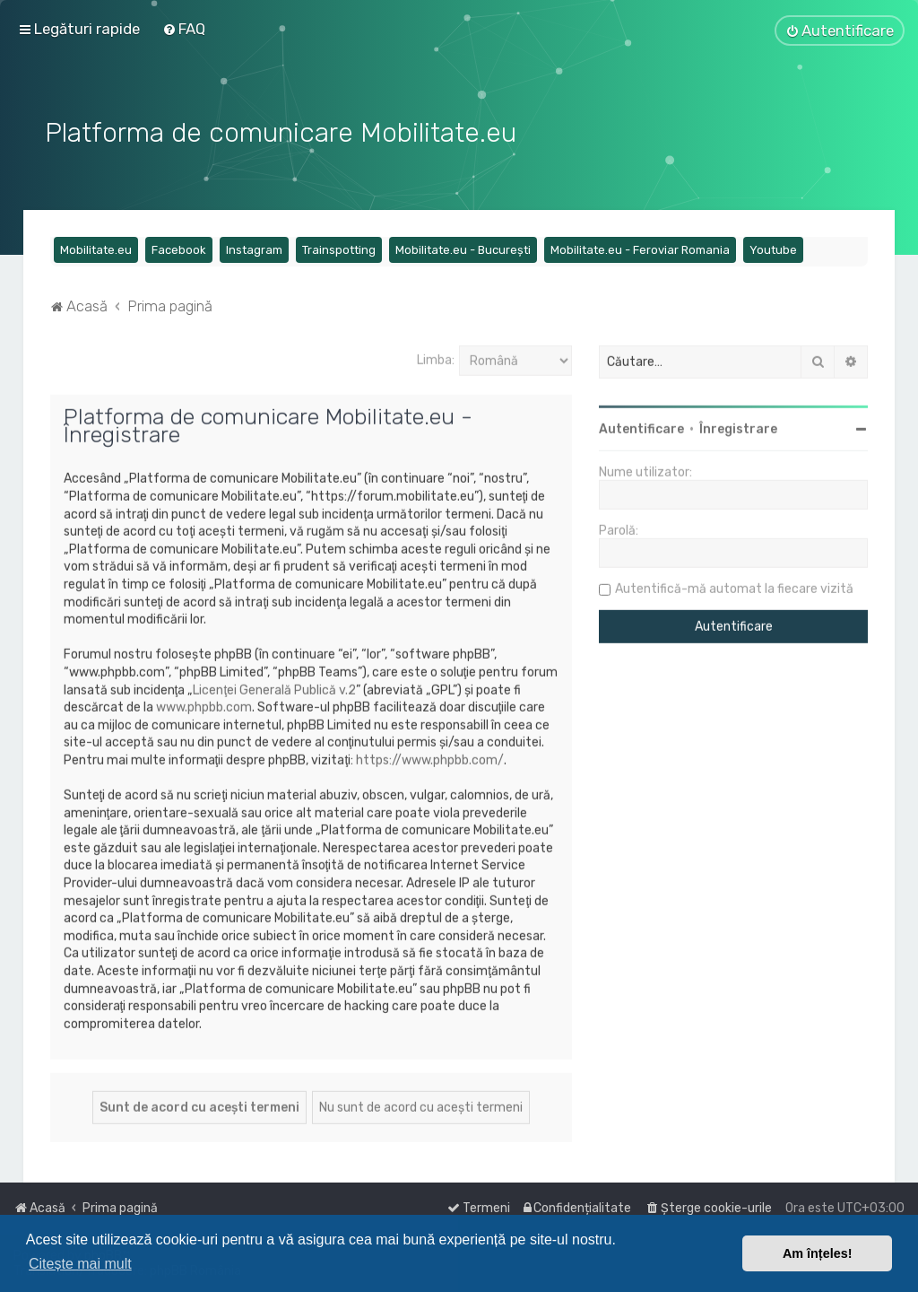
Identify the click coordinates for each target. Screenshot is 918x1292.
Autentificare (641, 427)
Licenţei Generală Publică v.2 (274, 687)
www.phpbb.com (204, 704)
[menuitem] (184, 28)
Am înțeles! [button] (818, 1253)
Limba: (436, 357)
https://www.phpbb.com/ (430, 757)
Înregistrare (738, 427)
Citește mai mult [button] (80, 1263)
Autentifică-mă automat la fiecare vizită (734, 587)
